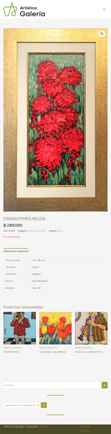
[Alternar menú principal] (104, 9)
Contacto (85, 430)
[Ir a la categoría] (44, 405)
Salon (60, 231)
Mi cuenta (85, 426)
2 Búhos (42, 426)
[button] (102, 34)
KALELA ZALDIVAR (37, 231)
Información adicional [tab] (15, 251)
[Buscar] (105, 385)
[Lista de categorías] (21, 405)
